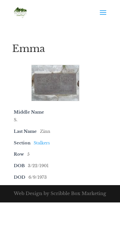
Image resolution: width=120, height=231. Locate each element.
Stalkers (42, 143)
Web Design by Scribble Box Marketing (60, 193)
